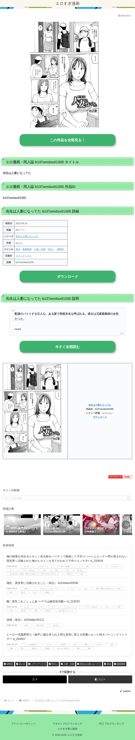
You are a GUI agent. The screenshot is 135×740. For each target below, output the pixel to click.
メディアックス (24, 255)
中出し (51, 249)
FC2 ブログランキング (111, 723)
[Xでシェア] (35, 679)
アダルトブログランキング (67, 723)
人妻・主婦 (39, 249)
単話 (18, 249)
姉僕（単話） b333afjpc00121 (25, 619)
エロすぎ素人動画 (67, 728)
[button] (129, 498)
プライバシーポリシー (23, 723)
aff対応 (60, 249)
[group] (22, 525)
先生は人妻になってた (27, 236)
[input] (67, 498)
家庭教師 (27, 249)
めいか (19, 243)
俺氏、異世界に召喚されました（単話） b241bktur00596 (42, 582)
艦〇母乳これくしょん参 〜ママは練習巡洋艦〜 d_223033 (43, 601)
